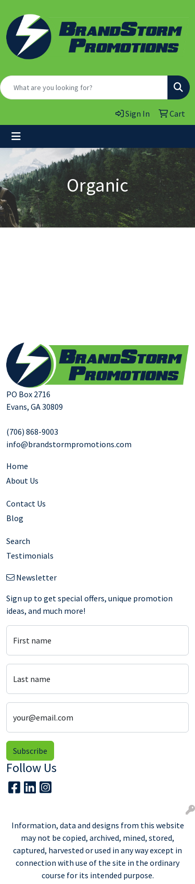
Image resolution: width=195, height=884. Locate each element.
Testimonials (30, 555)
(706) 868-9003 (32, 431)
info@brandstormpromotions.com (69, 444)
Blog (14, 518)
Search (18, 541)
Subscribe (30, 751)
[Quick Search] (84, 87)
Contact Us (26, 503)
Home (17, 466)
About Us (22, 480)
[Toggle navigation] (16, 136)
